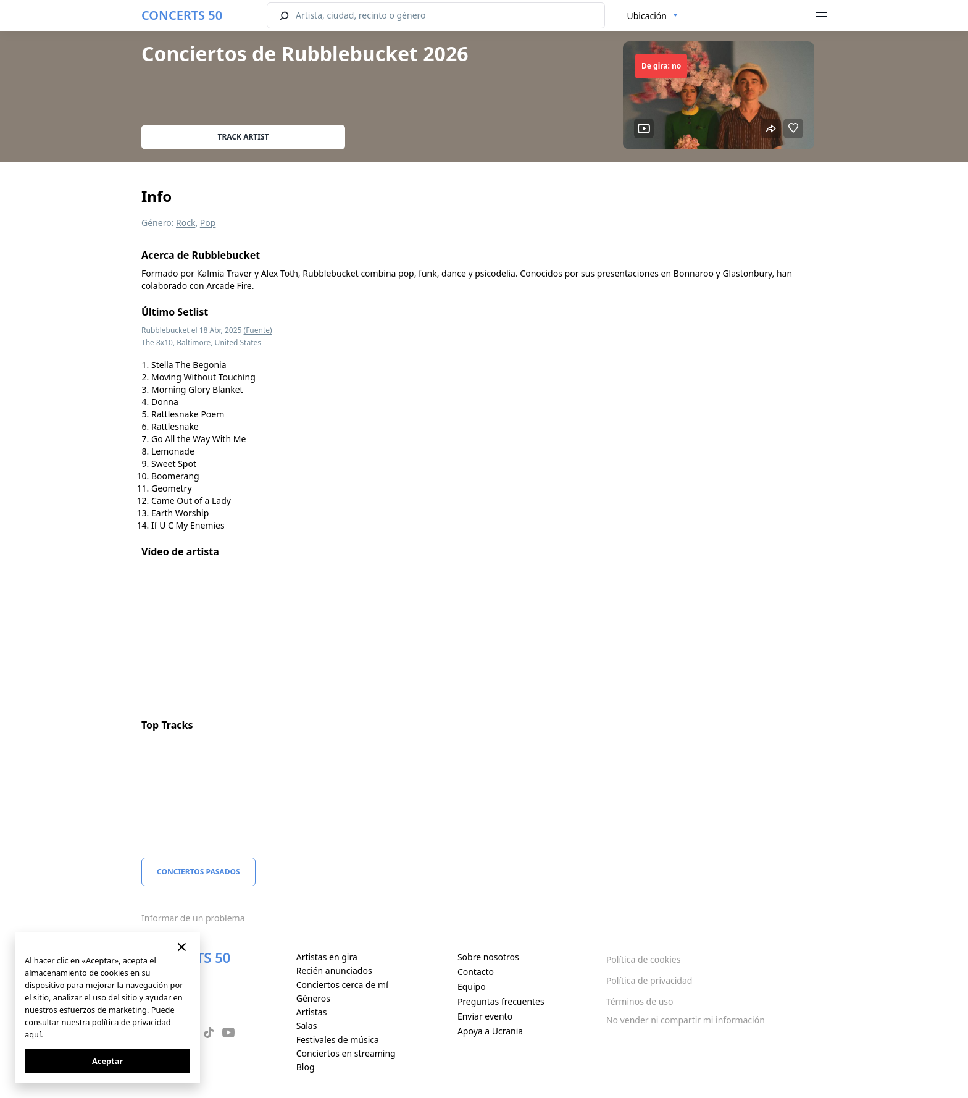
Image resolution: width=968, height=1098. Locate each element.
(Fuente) (258, 330)
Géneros (313, 998)
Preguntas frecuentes (500, 1001)
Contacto (475, 972)
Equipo (471, 986)
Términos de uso (640, 1001)
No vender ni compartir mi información (685, 1020)
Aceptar (107, 1061)
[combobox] (652, 16)
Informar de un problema (193, 918)
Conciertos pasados (198, 871)
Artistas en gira (326, 957)
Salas (306, 1025)
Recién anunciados (334, 970)
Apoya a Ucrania (490, 1031)
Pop (208, 222)
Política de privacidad (649, 980)
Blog (305, 1067)
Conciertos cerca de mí (342, 985)
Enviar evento (484, 1016)
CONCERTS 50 (181, 15)
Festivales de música (337, 1040)
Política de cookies (643, 959)
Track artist (243, 137)
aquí (33, 1034)
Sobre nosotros (488, 957)
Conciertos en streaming (346, 1053)
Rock (185, 222)
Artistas (311, 1012)
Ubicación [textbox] (647, 16)
